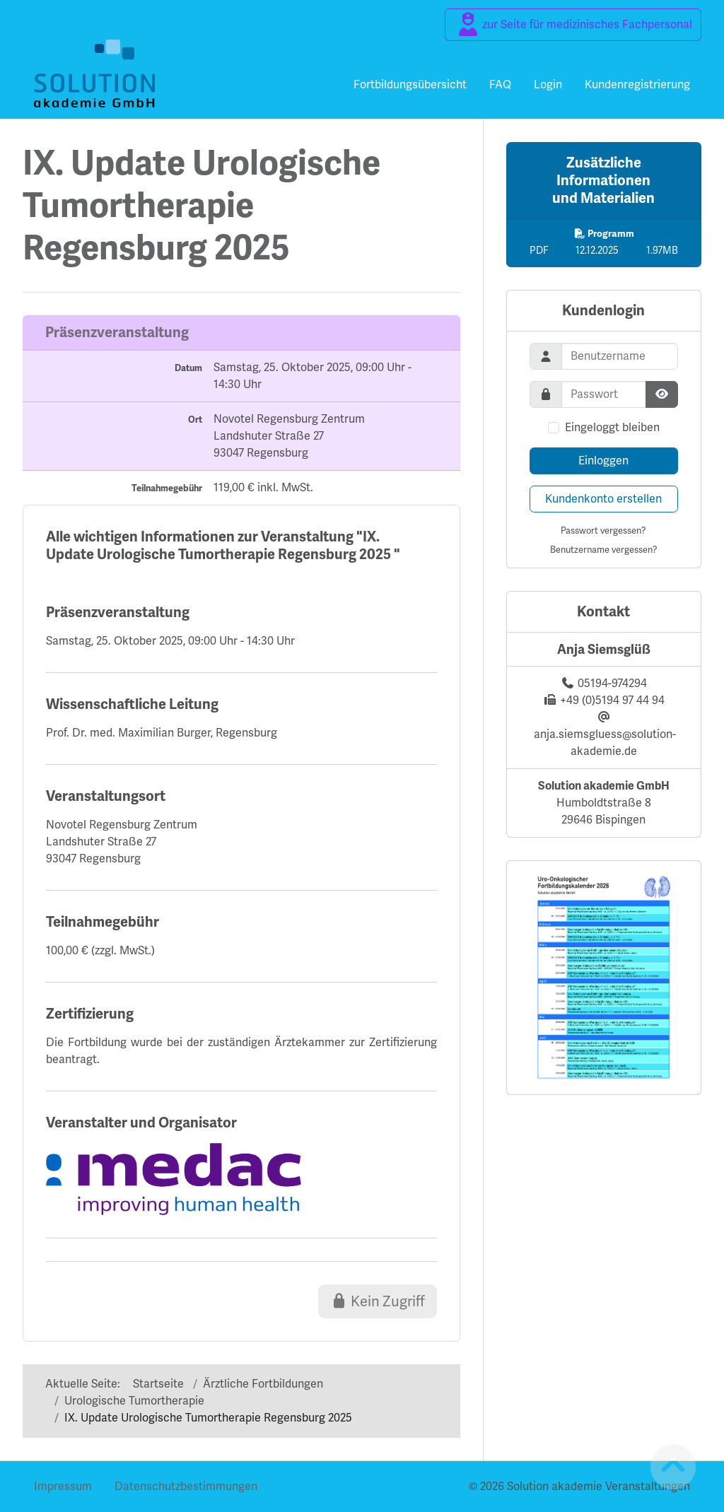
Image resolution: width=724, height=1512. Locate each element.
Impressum (63, 1486)
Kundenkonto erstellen (603, 498)
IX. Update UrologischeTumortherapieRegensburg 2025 (201, 205)
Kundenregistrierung (637, 84)
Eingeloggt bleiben (612, 427)
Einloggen (603, 460)
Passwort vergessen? (603, 530)
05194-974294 (612, 683)
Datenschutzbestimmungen (186, 1486)
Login (548, 84)
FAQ (500, 84)
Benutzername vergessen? (604, 550)
